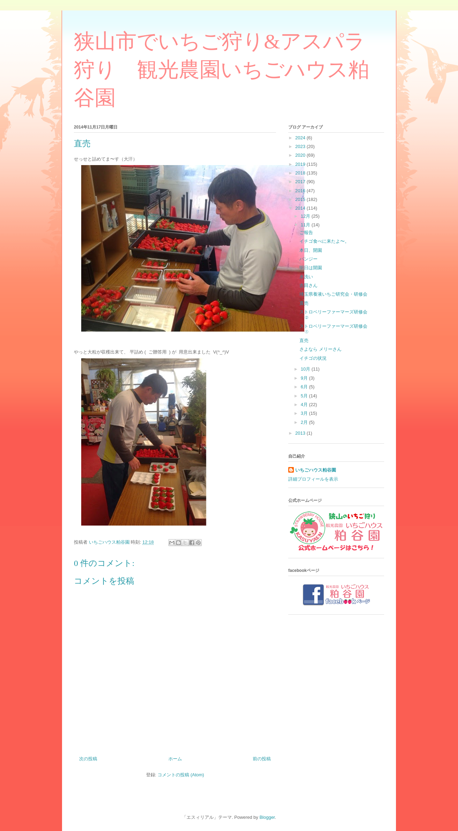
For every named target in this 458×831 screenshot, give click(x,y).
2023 (301, 146)
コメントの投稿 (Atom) (181, 774)
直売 (303, 303)
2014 (301, 208)
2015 (301, 199)
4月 (305, 404)
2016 (301, 190)
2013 (301, 433)
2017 (301, 181)
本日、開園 (310, 250)
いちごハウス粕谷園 (315, 470)
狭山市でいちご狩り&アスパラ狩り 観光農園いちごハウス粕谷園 (221, 69)
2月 (305, 422)
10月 (306, 369)
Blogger (267, 817)
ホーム (175, 758)
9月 (305, 378)
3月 (305, 413)
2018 (301, 173)
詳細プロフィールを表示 (313, 479)
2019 (301, 164)
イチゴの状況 (313, 358)
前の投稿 (262, 758)
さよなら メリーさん (320, 349)
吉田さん (308, 285)
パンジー (308, 259)
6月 (305, 386)
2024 (301, 137)
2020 (301, 155)
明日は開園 (310, 267)
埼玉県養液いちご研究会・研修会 (333, 294)
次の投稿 (88, 758)
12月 (306, 216)
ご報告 (306, 232)
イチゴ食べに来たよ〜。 (324, 241)
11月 (306, 224)
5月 (305, 395)
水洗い (306, 276)
